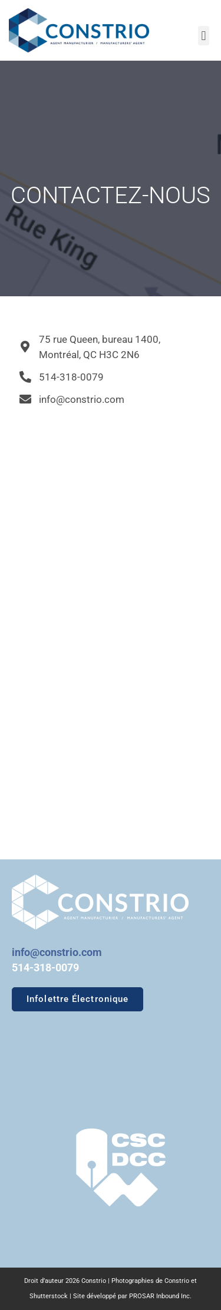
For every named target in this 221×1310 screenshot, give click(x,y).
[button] (203, 35)
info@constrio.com (57, 952)
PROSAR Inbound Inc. (160, 1296)
